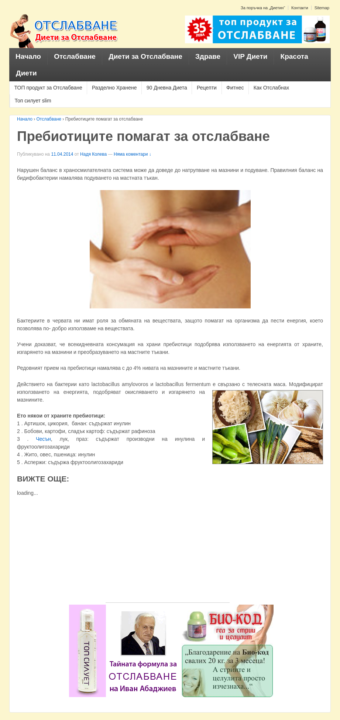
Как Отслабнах (271, 88)
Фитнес (235, 88)
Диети (26, 73)
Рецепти (207, 88)
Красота (294, 56)
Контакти (299, 8)
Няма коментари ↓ (132, 154)
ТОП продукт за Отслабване (48, 88)
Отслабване (75, 56)
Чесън (43, 439)
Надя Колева (93, 154)
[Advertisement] (168, 550)
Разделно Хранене (114, 88)
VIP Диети (250, 56)
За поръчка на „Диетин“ (263, 8)
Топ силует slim (33, 101)
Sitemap (322, 8)
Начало (28, 56)
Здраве (207, 56)
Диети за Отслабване (145, 56)
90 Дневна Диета (167, 88)
